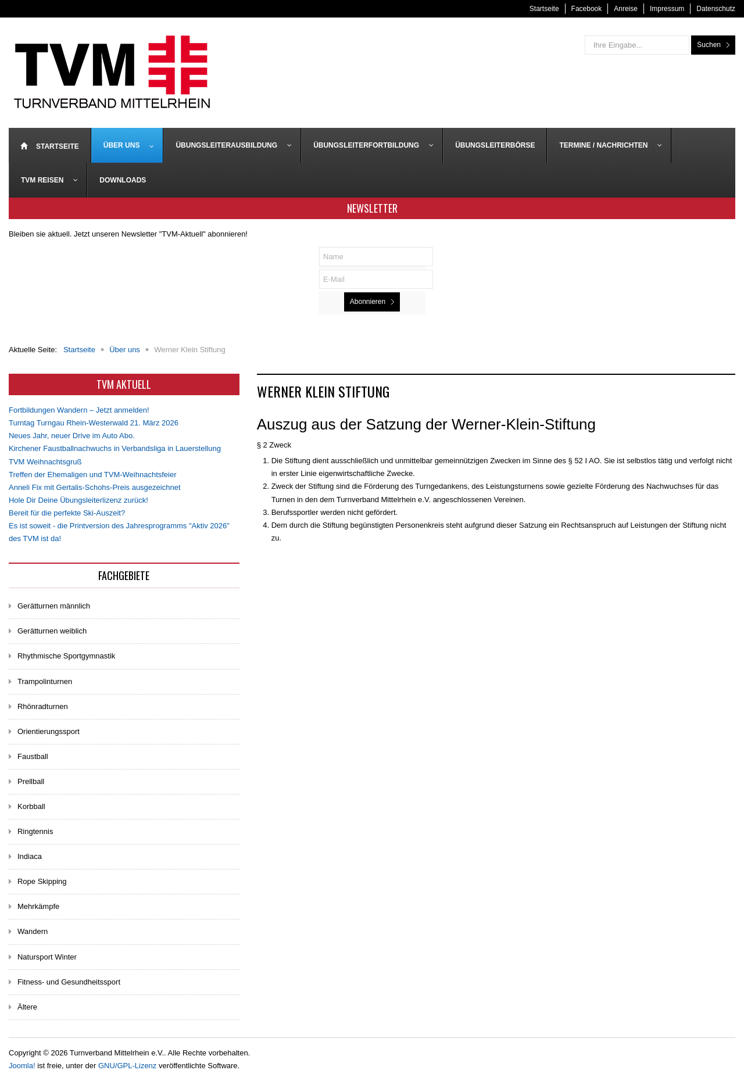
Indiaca (29, 856)
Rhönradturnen (42, 706)
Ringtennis (35, 831)
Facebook (586, 9)
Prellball (30, 781)
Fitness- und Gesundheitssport (68, 982)
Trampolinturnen (44, 681)
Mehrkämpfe (38, 906)
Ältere (27, 1007)
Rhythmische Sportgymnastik (66, 656)
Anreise (626, 9)
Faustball (32, 756)
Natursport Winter (47, 957)
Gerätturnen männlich (53, 606)
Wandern (32, 931)
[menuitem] (50, 145)
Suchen (709, 45)
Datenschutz (715, 9)
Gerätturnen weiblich (52, 631)
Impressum (667, 9)
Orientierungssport (48, 731)
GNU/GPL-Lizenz (127, 1065)
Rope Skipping (42, 881)
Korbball (31, 806)
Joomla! (22, 1065)
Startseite (544, 9)
